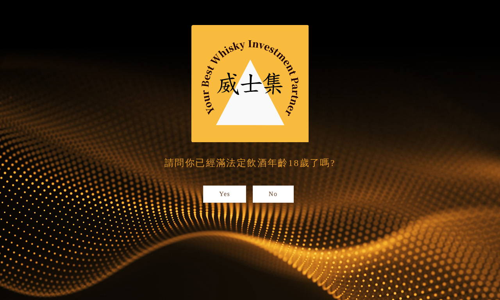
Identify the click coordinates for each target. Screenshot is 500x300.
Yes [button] (224, 194)
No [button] (273, 194)
